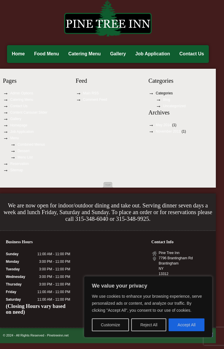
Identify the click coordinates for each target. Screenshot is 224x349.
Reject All (148, 324)
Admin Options (21, 93)
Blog (166, 100)
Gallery (118, 53)
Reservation (19, 164)
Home (18, 53)
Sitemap (16, 170)
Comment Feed (95, 100)
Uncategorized (174, 106)
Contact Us (191, 53)
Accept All (186, 324)
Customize (110, 324)
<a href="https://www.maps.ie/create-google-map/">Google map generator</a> (111, 261)
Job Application (152, 53)
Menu (14, 138)
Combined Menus (31, 144)
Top (108, 185)
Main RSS (91, 93)
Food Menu (46, 53)
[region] (148, 306)
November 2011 (168, 131)
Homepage (18, 125)
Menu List (25, 157)
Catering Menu (84, 53)
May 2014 (163, 125)
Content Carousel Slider (28, 112)
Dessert (23, 151)
